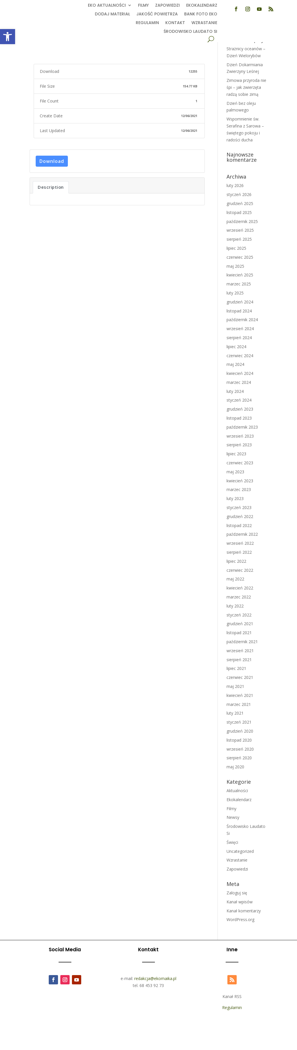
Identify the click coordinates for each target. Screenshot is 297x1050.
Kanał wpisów (240, 902)
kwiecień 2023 (240, 480)
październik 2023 (242, 427)
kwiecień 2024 (240, 373)
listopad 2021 (239, 632)
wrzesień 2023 (240, 436)
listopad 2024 (239, 311)
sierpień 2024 (239, 337)
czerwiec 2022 (240, 570)
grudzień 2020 (240, 731)
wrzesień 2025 (240, 230)
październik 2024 (242, 319)
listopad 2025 (239, 212)
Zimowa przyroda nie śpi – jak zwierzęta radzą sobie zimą (246, 87)
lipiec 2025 (236, 248)
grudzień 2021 (240, 623)
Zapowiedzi (167, 5)
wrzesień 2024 (240, 328)
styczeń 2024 (239, 400)
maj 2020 (235, 766)
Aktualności (237, 790)
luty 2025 (235, 293)
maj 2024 (235, 364)
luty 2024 (235, 391)
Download (51, 161)
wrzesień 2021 (240, 650)
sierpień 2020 (239, 757)
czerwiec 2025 (240, 257)
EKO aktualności (107, 5)
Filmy (143, 5)
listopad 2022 (239, 525)
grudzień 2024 (240, 302)
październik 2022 (242, 534)
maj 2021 (235, 686)
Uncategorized (240, 851)
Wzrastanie (204, 23)
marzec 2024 (239, 382)
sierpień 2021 (239, 659)
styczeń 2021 (239, 722)
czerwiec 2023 (240, 462)
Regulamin (147, 23)
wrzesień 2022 (240, 543)
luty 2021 (235, 713)
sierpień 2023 (239, 444)
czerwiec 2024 (240, 355)
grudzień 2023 (240, 409)
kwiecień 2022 (240, 588)
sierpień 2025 (239, 239)
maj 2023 (235, 471)
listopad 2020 (239, 740)
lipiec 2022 (236, 561)
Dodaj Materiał (112, 14)
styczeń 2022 (239, 615)
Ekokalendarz (201, 5)
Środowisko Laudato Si (190, 31)
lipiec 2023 (236, 453)
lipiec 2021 (236, 668)
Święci (232, 842)
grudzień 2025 (240, 203)
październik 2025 (242, 221)
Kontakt (175, 23)
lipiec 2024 (236, 346)
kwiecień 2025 (240, 275)
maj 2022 (235, 579)
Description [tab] (51, 187)
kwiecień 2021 (240, 695)
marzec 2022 (239, 597)
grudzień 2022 (240, 516)
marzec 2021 (239, 704)
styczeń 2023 (239, 507)
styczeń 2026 (239, 194)
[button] (7, 36)
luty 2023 (235, 498)
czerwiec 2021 (240, 677)
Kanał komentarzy (244, 911)
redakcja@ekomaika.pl (155, 978)
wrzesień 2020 (240, 749)
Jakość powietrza (157, 14)
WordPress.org (240, 919)
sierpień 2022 (239, 552)
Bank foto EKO (200, 14)
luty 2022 (235, 606)
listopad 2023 (239, 418)
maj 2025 (235, 266)
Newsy (233, 817)
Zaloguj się (237, 893)
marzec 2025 (239, 284)
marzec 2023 (239, 489)
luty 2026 (235, 185)
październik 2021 (242, 641)
